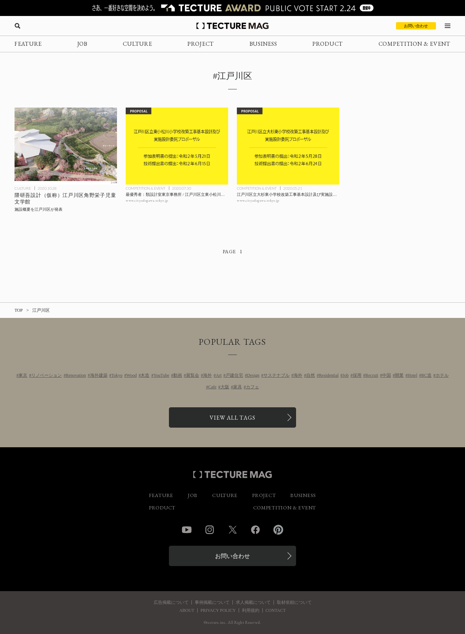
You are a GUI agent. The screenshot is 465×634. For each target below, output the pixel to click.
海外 (207, 375)
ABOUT (186, 610)
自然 (310, 375)
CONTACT (276, 610)
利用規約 (250, 610)
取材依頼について (294, 602)
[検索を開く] (17, 26)
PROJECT (200, 44)
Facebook (255, 530)
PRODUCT (327, 44)
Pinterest (278, 530)
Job (346, 375)
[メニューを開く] (447, 26)
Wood (131, 375)
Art (219, 375)
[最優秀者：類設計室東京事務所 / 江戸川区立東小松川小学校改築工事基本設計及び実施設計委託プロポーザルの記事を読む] (177, 146)
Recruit (371, 375)
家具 (237, 387)
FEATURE (28, 44)
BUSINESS (263, 44)
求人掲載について (253, 602)
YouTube (161, 375)
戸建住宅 (234, 375)
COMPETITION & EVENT (414, 44)
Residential (329, 375)
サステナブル (276, 375)
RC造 (426, 375)
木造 (145, 375)
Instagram (210, 530)
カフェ (252, 387)
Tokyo (117, 375)
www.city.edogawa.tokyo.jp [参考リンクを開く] (147, 200)
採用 (357, 375)
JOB (82, 44)
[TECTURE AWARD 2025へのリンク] (232, 8)
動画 (177, 375)
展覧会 (192, 375)
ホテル (442, 375)
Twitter (232, 530)
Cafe (212, 387)
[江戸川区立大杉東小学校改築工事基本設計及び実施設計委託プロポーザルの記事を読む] (288, 146)
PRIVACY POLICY (218, 610)
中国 (386, 375)
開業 (399, 375)
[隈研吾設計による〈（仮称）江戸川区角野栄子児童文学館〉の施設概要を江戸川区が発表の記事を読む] (66, 146)
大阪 (225, 387)
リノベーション (46, 375)
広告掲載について (171, 602)
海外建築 (99, 375)
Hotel (412, 375)
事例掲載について (212, 602)
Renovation (76, 375)
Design (253, 375)
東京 (23, 375)
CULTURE (137, 44)
